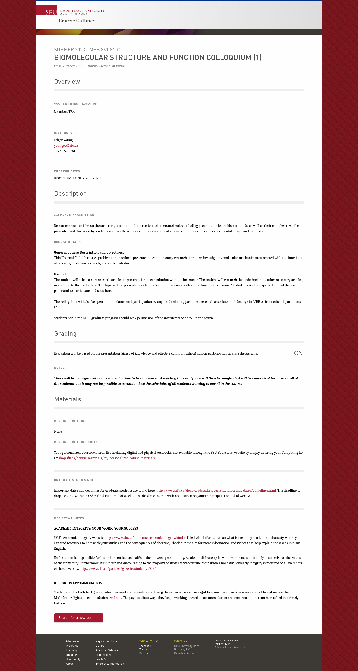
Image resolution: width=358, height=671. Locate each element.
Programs (72, 646)
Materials (67, 399)
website (115, 598)
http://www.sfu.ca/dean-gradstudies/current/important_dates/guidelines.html (216, 490)
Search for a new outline (77, 618)
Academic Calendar (107, 650)
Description (70, 194)
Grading (65, 334)
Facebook (145, 646)
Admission (72, 641)
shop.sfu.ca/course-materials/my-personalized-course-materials (107, 458)
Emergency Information (109, 664)
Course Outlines (77, 20)
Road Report (103, 655)
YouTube (144, 653)
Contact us (180, 641)
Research (71, 655)
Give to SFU (102, 659)
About (69, 664)
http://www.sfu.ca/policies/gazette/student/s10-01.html (121, 569)
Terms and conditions (226, 641)
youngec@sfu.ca (66, 145)
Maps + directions (106, 641)
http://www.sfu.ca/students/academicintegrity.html (143, 538)
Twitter (143, 649)
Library (99, 646)
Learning (71, 650)
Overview (67, 82)
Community (73, 659)
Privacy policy (222, 644)
